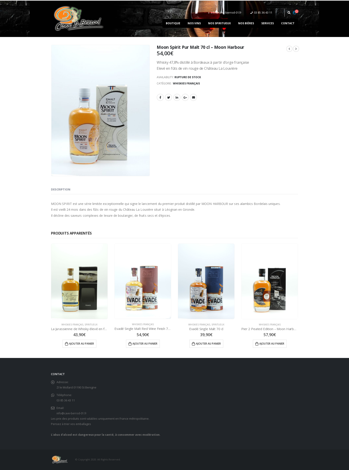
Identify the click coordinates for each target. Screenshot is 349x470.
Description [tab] (60, 189)
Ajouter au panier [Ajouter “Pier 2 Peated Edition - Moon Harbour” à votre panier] (271, 343)
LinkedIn (177, 97)
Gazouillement (168, 97)
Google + (185, 97)
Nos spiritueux (219, 23)
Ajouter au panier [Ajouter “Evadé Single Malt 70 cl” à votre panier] (208, 343)
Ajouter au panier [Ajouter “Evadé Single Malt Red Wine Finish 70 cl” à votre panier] (144, 343)
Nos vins (194, 23)
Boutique (173, 23)
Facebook (160, 97)
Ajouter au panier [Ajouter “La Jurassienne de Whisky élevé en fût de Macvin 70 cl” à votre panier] (81, 343)
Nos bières (246, 23)
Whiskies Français (186, 83)
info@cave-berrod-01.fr (224, 12)
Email (193, 97)
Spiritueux (91, 324)
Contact (287, 23)
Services (267, 23)
